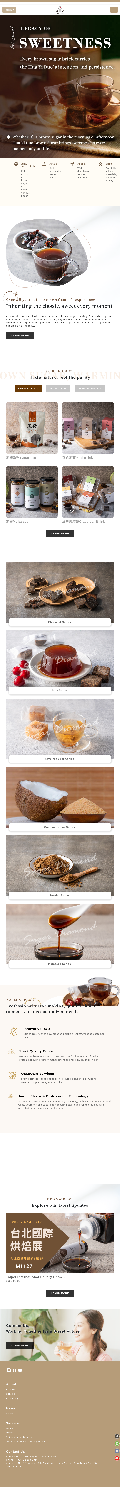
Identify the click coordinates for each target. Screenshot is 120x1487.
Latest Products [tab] (28, 388)
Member (10, 1428)
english (8, 9)
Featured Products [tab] (90, 388)
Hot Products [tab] (58, 388)
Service (10, 1394)
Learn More (20, 335)
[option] (60, 87)
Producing (12, 1398)
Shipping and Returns (19, 1437)
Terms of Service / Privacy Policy (26, 1441)
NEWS (10, 1413)
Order (9, 1432)
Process (11, 1389)
